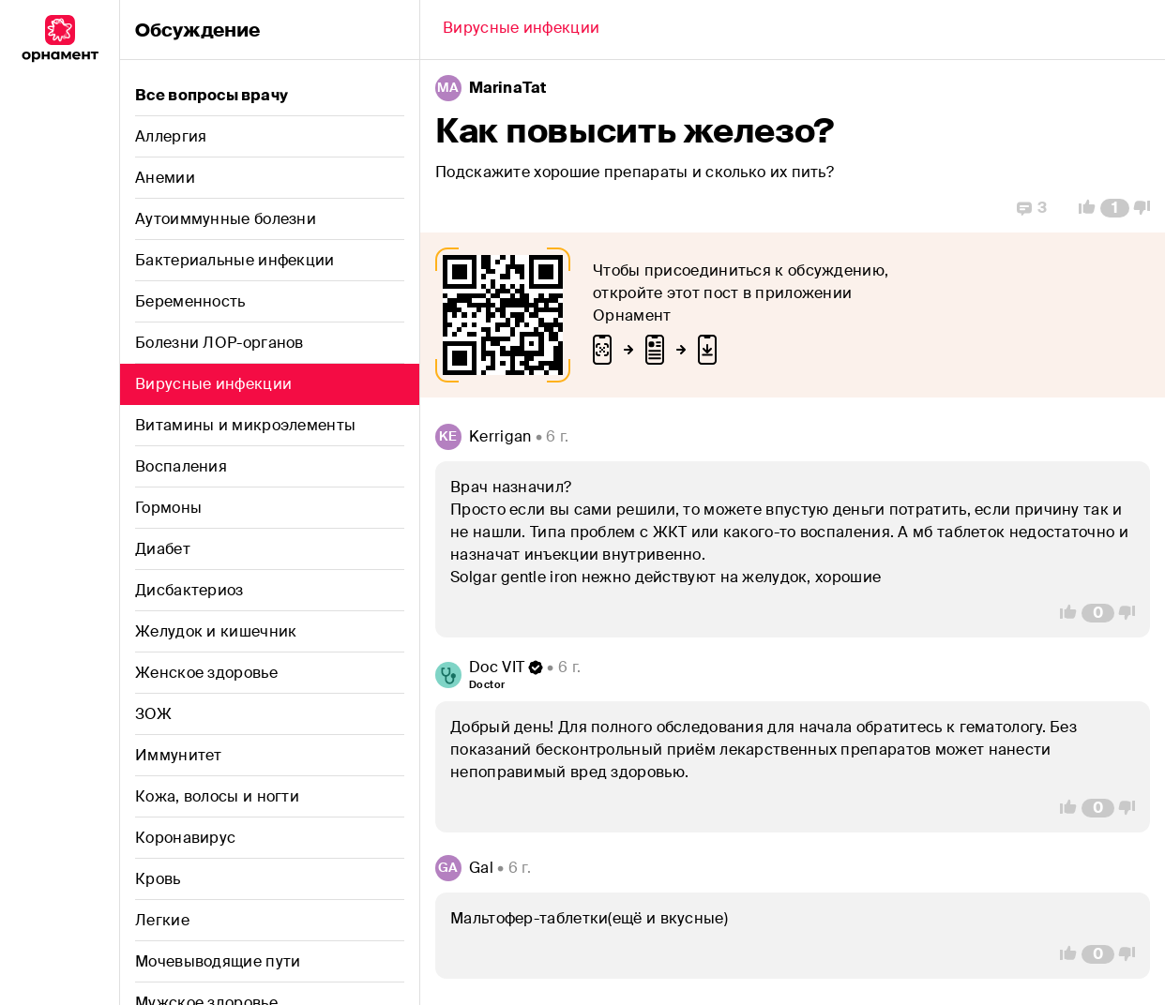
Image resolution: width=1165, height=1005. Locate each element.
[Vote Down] (1147, 208)
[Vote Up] (1081, 208)
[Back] (521, 30)
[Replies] (1032, 208)
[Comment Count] (1114, 208)
